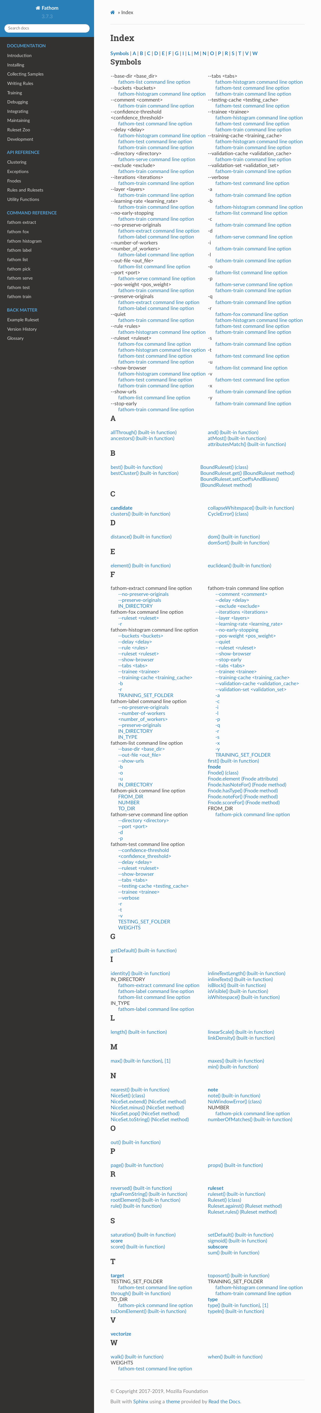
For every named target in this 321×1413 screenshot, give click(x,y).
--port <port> (133, 826)
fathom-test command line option (155, 123)
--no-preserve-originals (143, 594)
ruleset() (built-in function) (236, 1194)
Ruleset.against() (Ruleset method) (245, 1206)
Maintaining (18, 120)
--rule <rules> (133, 647)
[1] (168, 1061)
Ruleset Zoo (18, 130)
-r (120, 624)
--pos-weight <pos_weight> (245, 635)
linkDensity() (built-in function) (241, 1038)
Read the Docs (224, 1401)
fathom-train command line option (156, 105)
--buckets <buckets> (140, 635)
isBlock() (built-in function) (237, 985)
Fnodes (14, 181)
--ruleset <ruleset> (138, 618)
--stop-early (228, 659)
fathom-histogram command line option (162, 94)
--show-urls (131, 761)
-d (120, 832)
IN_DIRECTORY (135, 606)
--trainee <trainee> (139, 671)
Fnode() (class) (223, 772)
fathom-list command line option (154, 82)
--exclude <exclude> (237, 606)
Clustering (16, 162)
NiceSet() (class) (128, 1095)
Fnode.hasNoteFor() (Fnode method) (247, 784)
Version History (22, 329)
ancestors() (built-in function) (142, 438)
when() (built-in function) (235, 1356)
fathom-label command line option (156, 236)
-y (217, 749)
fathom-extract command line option (158, 231)
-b (120, 683)
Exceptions (18, 171)
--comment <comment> (241, 594)
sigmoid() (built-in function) (237, 1240)
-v (120, 915)
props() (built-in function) (235, 1165)
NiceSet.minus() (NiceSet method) (147, 1107)
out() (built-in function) (135, 1142)
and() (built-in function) (233, 432)
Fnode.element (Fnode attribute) (243, 778)
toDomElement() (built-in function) (148, 1311)
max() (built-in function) (136, 1061)
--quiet (222, 641)
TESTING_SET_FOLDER (144, 921)
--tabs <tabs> (133, 665)
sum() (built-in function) (233, 1252)
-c (217, 701)
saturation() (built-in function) (143, 1234)
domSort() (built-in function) (238, 542)
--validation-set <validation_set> (251, 689)
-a (217, 695)
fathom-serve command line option (156, 159)
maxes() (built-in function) (236, 1061)
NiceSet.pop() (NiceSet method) (145, 1113)
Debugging (17, 102)
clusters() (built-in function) (140, 514)
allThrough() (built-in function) (143, 432)
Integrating (17, 111)
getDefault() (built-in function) (143, 950)
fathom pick (18, 269)
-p (120, 838)
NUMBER (128, 802)
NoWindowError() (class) (234, 1101)
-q (217, 725)
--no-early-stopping (236, 630)
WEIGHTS (129, 927)
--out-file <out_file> (139, 755)
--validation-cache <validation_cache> (257, 683)
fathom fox (18, 231)
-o (120, 772)
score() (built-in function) (138, 1246)
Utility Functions (23, 199)
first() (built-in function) (233, 761)
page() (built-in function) (137, 1165)
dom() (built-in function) (234, 536)
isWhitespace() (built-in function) (244, 997)
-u (120, 778)
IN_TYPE (127, 737)
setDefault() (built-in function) (240, 1234)
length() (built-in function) (139, 1032)
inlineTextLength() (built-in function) (246, 973)
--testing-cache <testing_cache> (153, 886)
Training (14, 93)
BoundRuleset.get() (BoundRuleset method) (247, 473)
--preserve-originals (139, 600)
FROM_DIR (130, 796)
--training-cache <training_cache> (155, 677)
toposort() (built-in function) (238, 1275)
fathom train (19, 296)
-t (120, 909)
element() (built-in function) (141, 565)
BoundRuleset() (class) (224, 467)
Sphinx (140, 1401)
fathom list (17, 259)
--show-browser (136, 659)
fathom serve (20, 278)
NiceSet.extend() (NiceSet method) (148, 1101)
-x (217, 743)
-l (216, 713)
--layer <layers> (232, 618)
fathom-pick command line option (252, 814)
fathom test (18, 287)
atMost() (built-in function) (237, 438)
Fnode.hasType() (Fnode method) (243, 790)
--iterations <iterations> (241, 612)
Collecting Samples (25, 74)
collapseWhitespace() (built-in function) (251, 508)
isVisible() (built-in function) (238, 991)
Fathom (49, 8)
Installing (15, 65)
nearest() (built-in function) (140, 1089)
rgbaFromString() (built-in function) (149, 1194)
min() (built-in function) (233, 1066)
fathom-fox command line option (154, 344)
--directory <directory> (143, 820)
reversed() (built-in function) (141, 1188)
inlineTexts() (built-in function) (240, 979)
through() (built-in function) (141, 1293)
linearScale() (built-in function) (241, 1032)
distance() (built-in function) (141, 536)
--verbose (128, 898)
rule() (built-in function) (136, 1206)
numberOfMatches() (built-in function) (250, 1119)
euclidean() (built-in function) (239, 565)
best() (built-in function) (136, 467)
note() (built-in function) (234, 1095)
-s (217, 737)
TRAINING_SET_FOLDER (145, 695)
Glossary (15, 338)
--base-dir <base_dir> (141, 749)
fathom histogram (24, 241)
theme (173, 1401)
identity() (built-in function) (140, 973)
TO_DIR (126, 808)
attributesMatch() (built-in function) (247, 444)
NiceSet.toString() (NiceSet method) (150, 1119)
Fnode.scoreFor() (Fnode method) (244, 802)
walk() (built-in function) (137, 1356)
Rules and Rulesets (25, 190)
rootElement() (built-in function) (145, 1200)
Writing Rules (20, 83)
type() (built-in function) (234, 1305)
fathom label (19, 250)
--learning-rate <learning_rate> (249, 624)
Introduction (19, 55)
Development (20, 139)
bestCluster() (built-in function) (144, 473)
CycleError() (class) (228, 514)
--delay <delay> (135, 641)
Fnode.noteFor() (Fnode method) (243, 796)
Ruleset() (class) (224, 1200)
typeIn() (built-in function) (236, 1311)
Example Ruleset (23, 320)
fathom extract (21, 222)
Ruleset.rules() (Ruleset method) (242, 1212)
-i (216, 707)
